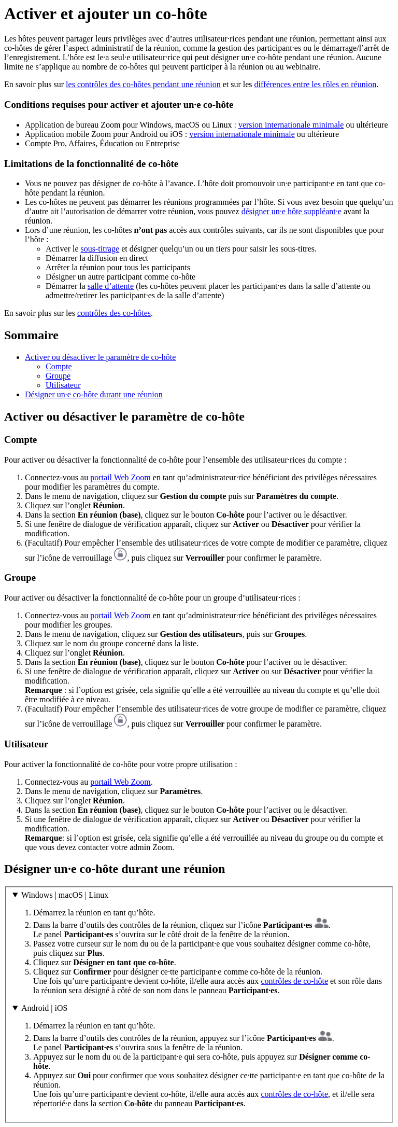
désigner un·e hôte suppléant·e (291, 211)
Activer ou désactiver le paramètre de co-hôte (100, 357)
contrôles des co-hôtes (114, 313)
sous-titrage (100, 248)
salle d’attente (111, 286)
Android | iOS (44, 1008)
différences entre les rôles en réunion (315, 84)
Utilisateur (63, 385)
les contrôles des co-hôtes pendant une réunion (143, 84)
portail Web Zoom (120, 477)
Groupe (58, 375)
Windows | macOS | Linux (64, 895)
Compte (59, 366)
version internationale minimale (291, 124)
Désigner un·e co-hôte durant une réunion (94, 394)
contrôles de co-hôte (294, 981)
